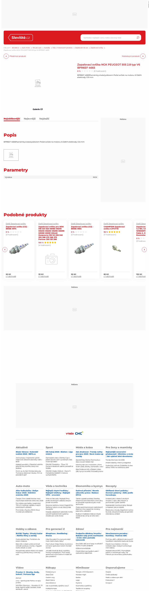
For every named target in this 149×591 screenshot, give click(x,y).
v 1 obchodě (11, 276)
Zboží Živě (49, 575)
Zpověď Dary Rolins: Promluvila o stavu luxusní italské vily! (88, 461)
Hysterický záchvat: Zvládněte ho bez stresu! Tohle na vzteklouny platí (119, 466)
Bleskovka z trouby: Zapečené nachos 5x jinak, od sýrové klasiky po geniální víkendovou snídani (119, 512)
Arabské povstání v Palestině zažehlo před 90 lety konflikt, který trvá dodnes (29, 466)
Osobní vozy (50, 577)
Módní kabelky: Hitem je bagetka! (118, 463)
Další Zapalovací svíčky (16, 224)
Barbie (78, 577)
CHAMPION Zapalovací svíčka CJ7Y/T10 (114, 227)
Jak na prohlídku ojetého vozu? (57, 586)
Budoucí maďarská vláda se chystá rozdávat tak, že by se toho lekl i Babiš (88, 516)
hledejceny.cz (51, 572)
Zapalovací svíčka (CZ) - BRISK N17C (17, 227)
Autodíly (47, 48)
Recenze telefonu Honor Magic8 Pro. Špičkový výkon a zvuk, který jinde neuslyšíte (59, 507)
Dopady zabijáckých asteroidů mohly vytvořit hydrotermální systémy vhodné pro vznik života (59, 514)
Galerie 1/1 (38, 109)
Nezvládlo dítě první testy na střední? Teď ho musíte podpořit (89, 545)
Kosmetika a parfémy (84, 586)
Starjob (108, 572)
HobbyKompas (51, 588)
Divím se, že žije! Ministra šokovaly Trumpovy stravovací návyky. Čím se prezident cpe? (29, 473)
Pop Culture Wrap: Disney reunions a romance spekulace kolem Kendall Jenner (59, 546)
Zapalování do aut (81, 48)
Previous (5, 249)
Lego (78, 580)
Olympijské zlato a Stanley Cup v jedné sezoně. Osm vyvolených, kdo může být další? (59, 460)
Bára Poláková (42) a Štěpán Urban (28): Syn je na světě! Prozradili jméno (89, 470)
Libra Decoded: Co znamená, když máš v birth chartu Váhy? (58, 540)
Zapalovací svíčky (97, 48)
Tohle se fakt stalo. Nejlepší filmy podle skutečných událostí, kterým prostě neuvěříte (58, 500)
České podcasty (111, 575)
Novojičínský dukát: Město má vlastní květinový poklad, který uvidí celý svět (29, 552)
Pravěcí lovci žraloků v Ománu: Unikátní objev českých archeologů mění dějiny (119, 546)
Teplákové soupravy (83, 588)
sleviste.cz (15, 48)
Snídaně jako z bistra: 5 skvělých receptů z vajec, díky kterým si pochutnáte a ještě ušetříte (117, 500)
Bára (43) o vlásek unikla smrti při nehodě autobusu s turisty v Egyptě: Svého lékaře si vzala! (29, 546)
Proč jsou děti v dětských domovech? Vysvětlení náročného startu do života (119, 540)
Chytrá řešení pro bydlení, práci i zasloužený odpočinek (87, 552)
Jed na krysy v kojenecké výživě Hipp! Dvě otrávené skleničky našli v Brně (29, 460)
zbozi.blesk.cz (51, 583)
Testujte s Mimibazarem (84, 572)
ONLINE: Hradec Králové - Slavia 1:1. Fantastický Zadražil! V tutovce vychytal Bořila (58, 473)
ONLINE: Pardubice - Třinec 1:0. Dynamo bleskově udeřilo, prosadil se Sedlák (59, 466)
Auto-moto (26, 48)
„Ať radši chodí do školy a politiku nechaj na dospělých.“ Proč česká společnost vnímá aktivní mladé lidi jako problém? (59, 553)
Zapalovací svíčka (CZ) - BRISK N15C (82, 227)
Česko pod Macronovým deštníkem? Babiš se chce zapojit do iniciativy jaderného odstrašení (89, 509)
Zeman (18, 578)
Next (144, 249)
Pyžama (79, 583)
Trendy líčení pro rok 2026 (115, 460)
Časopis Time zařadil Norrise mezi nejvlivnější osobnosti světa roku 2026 (29, 499)
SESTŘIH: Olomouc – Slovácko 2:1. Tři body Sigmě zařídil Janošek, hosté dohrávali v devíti (29, 587)
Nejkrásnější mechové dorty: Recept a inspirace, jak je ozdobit (119, 506)
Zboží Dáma (50, 580)
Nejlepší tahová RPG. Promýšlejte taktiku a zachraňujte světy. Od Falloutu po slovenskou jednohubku (119, 552)
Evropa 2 (109, 583)
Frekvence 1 (110, 580)
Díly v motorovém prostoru (63, 48)
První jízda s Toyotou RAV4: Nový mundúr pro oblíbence (28, 511)
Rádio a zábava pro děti (114, 577)
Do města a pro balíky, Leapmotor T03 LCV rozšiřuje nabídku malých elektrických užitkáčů (28, 505)
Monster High (81, 575)
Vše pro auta (36, 48)
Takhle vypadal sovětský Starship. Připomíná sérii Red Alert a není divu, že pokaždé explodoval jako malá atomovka (89, 501)
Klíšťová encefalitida (83, 548)
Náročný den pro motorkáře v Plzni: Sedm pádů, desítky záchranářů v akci (89, 466)
